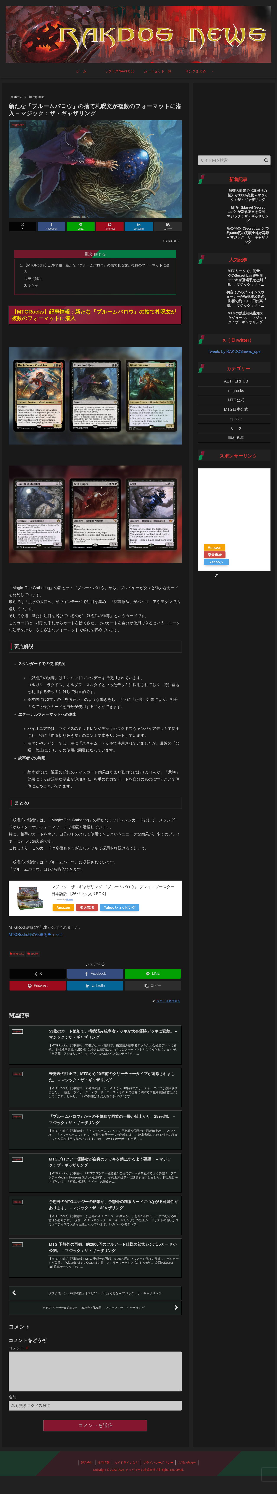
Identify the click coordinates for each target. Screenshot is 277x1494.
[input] (234, 160)
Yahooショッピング (119, 907)
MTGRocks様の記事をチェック (36, 934)
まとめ (33, 286)
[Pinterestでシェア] (110, 226)
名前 (12, 1404)
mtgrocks (17, 953)
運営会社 (87, 1469)
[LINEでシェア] (81, 226)
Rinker (69, 899)
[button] (168, 226)
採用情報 (104, 1469)
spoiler (33, 953)
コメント (19, 1348)
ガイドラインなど (126, 1469)
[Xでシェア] (22, 226)
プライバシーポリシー (158, 1469)
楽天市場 (87, 907)
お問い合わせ (187, 1469)
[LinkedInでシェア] (139, 226)
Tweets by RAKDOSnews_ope (234, 351)
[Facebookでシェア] (51, 226)
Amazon (63, 907)
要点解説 (35, 279)
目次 (88, 254)
